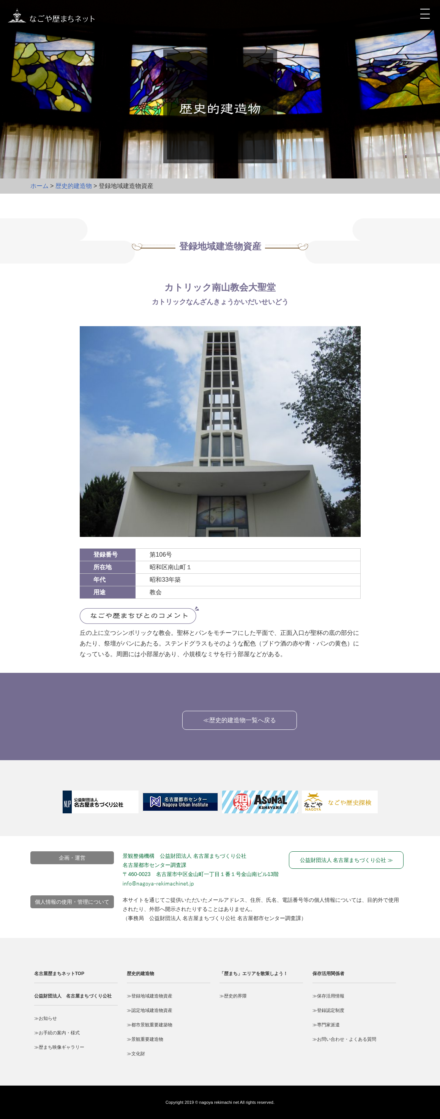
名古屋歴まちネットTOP (59, 973)
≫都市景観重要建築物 (149, 1024)
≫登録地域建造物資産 (149, 996)
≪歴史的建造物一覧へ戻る (239, 720)
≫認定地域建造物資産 (149, 1010)
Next (394, 806)
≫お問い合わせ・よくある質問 (344, 1039)
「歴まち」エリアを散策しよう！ (253, 973)
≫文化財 (136, 1053)
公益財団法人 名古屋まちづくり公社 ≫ (346, 860)
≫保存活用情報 (328, 996)
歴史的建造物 (73, 186)
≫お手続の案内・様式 (57, 1032)
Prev (53, 806)
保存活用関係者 (328, 973)
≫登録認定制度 (328, 1010)
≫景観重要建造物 (145, 1039)
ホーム (39, 186)
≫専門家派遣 (326, 1024)
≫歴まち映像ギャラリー (59, 1047)
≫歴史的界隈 (233, 996)
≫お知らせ (45, 1018)
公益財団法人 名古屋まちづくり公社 (73, 996)
